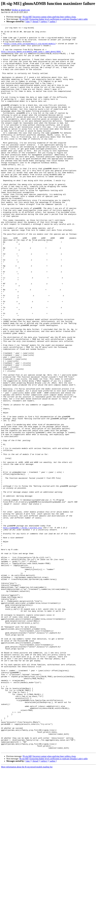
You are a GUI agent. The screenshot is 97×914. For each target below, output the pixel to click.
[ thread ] (35, 21)
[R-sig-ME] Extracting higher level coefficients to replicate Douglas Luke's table (53, 19)
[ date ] (28, 21)
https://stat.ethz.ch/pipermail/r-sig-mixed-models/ (30, 47)
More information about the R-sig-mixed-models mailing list (26, 912)
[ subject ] (44, 21)
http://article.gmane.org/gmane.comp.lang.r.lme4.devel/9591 (31, 56)
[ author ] (53, 21)
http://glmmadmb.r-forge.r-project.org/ (22, 628)
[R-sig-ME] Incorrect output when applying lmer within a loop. (49, 17)
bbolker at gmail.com (21, 10)
